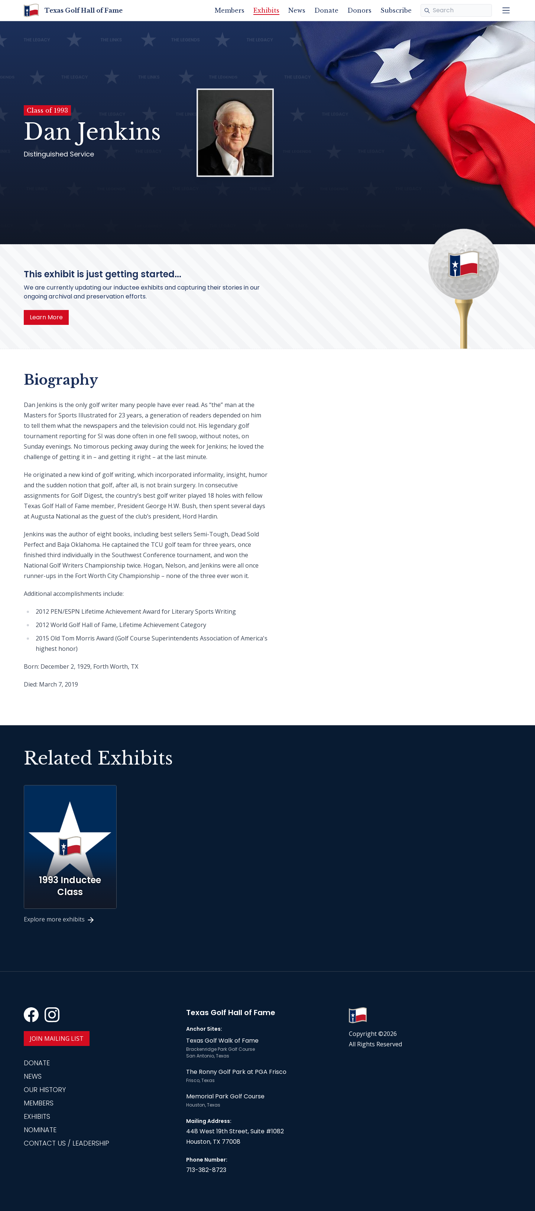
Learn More (46, 317)
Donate (326, 10)
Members (229, 10)
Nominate (40, 1129)
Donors (359, 10)
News (296, 10)
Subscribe (396, 10)
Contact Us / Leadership (66, 1143)
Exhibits (266, 10)
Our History (45, 1089)
